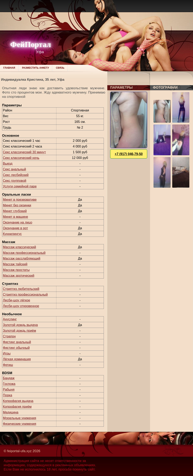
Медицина (10, 412)
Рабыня (8, 389)
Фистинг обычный (16, 347)
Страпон (9, 336)
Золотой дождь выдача (20, 325)
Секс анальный (14, 169)
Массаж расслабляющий (21, 258)
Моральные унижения (19, 418)
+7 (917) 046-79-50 (129, 154)
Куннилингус (12, 234)
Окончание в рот (15, 228)
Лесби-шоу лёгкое (16, 300)
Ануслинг (10, 319)
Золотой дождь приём (19, 330)
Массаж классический (19, 247)
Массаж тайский (15, 264)
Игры (7, 353)
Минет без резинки (17, 205)
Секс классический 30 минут (24, 152)
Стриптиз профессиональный (25, 294)
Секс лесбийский (16, 175)
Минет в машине (15, 216)
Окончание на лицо (17, 222)
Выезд (7, 163)
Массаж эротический (18, 275)
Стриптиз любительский (21, 289)
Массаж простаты (16, 270)
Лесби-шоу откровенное (21, 306)
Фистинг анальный (17, 342)
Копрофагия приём (17, 406)
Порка (7, 395)
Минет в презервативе (20, 199)
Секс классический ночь (21, 158)
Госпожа (9, 384)
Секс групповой (14, 180)
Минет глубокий (15, 211)
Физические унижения (19, 423)
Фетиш (8, 365)
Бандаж (8, 378)
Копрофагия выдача (18, 401)
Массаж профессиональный (24, 253)
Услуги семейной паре (20, 186)
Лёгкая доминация (17, 359)
